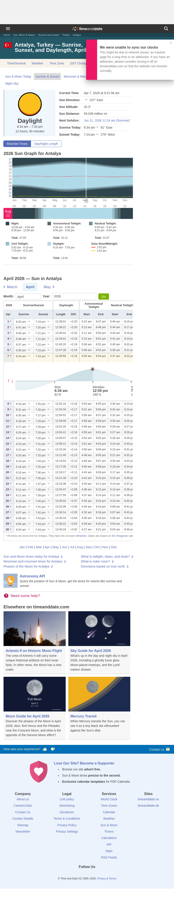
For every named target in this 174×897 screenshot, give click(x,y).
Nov (105, 547)
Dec (114, 547)
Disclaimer (67, 812)
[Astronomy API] (68, 581)
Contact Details (22, 818)
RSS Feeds (109, 857)
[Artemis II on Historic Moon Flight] (35, 642)
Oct (97, 547)
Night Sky (11, 83)
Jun (64, 547)
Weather (37, 63)
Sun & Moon (109, 825)
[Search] (166, 28)
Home (7, 35)
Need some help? (25, 596)
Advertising (66, 805)
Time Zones (109, 805)
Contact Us (159, 749)
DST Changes (79, 63)
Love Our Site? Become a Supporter (84, 763)
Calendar (109, 812)
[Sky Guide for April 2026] (99, 642)
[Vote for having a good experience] (44, 749)
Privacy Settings (67, 831)
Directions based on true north (103, 566)
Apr (47, 547)
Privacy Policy (66, 825)
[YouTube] (102, 875)
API (109, 844)
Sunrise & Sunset (47, 76)
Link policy (67, 799)
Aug (80, 547)
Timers (109, 831)
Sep (88, 547)
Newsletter (23, 831)
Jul (72, 547)
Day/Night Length (46, 144)
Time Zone (56, 63)
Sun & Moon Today (18, 76)
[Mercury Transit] (99, 708)
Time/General (16, 63)
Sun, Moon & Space (24, 35)
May (47, 287)
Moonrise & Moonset (78, 76)
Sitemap (22, 825)
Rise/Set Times (17, 144)
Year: (47, 296)
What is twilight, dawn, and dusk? (105, 556)
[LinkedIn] (87, 875)
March (12, 287)
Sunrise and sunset (48, 35)
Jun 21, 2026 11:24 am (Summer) (107, 120)
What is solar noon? (95, 561)
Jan (22, 547)
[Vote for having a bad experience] (52, 749)
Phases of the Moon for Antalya (26, 566)
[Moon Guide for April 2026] (35, 708)
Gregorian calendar (127, 535)
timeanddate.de (148, 805)
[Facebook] (72, 875)
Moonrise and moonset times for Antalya (33, 561)
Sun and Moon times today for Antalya (31, 556)
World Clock (109, 799)
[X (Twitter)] (79, 875)
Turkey (65, 35)
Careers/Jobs (23, 805)
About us (23, 799)
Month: (9, 296)
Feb (30, 547)
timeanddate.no (148, 799)
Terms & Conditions (67, 818)
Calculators (109, 838)
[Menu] (8, 28)
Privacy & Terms (106, 878)
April (30, 287)
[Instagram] (94, 875)
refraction (81, 535)
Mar (39, 547)
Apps (108, 851)
